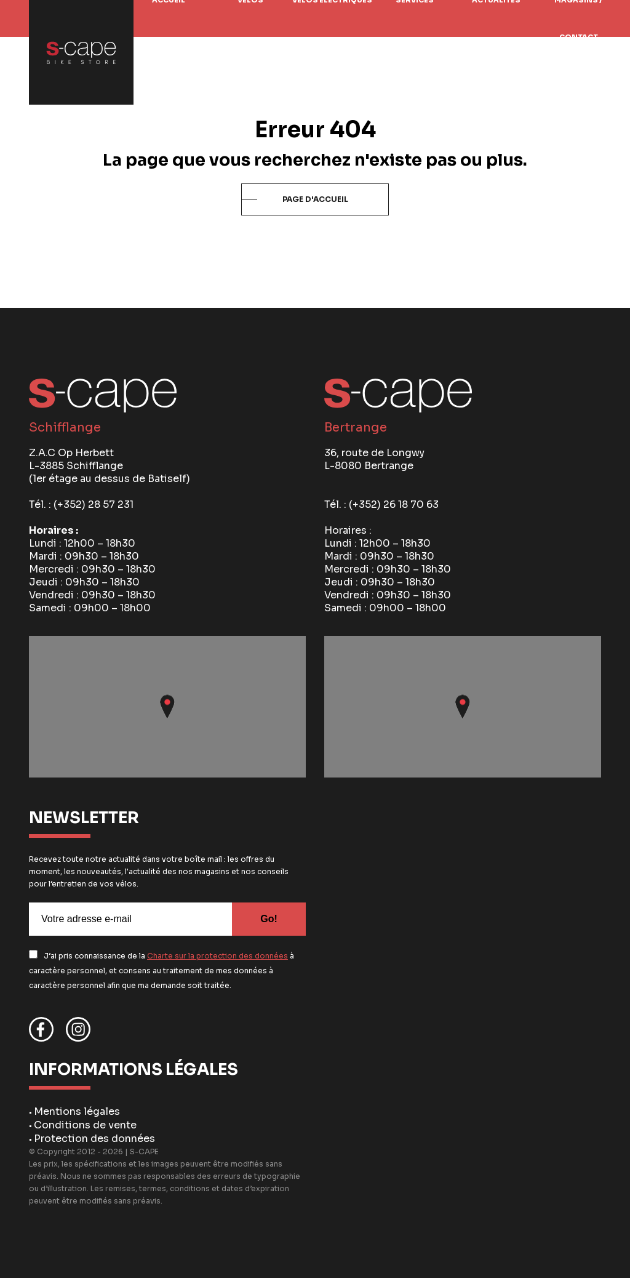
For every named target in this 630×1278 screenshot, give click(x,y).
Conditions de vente (85, 1125)
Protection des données (94, 1138)
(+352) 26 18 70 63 (394, 504)
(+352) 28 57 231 (94, 504)
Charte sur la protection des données (217, 955)
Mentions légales (77, 1111)
